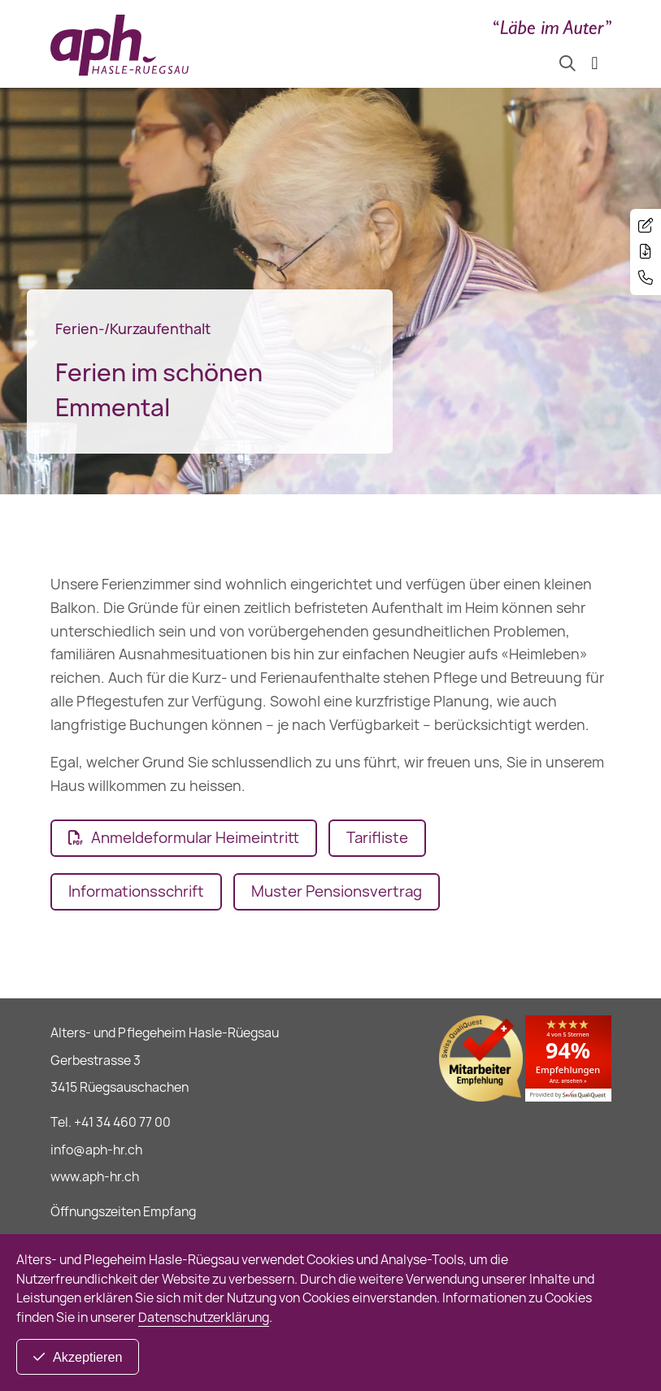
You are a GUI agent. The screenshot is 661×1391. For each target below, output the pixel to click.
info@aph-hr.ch (96, 1149)
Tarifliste (377, 838)
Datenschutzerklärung (203, 1317)
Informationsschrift (136, 891)
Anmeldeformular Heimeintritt (195, 838)
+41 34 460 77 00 (122, 1122)
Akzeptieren (87, 1357)
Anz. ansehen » (568, 1081)
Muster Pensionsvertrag (336, 891)
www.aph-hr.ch (94, 1176)
